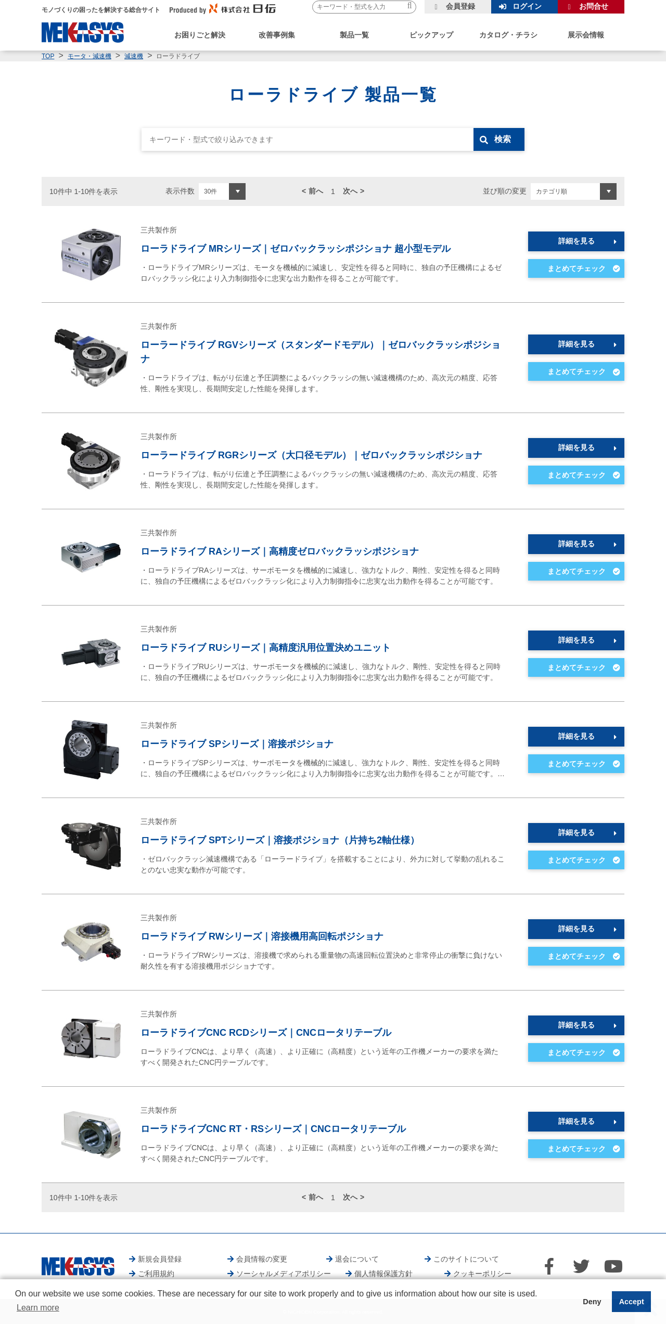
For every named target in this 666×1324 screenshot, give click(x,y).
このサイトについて (466, 1259)
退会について (357, 1259)
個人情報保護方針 (383, 1273)
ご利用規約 (156, 1273)
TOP (48, 56)
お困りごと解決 (199, 35)
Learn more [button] (38, 1307)
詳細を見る (576, 241)
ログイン (527, 6)
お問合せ (593, 6)
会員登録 (460, 6)
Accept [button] (631, 1301)
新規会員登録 (160, 1259)
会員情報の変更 (261, 1259)
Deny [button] (592, 1301)
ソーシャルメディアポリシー (283, 1273)
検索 (503, 139)
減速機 (133, 56)
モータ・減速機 (89, 56)
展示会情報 (586, 35)
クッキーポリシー (482, 1273)
